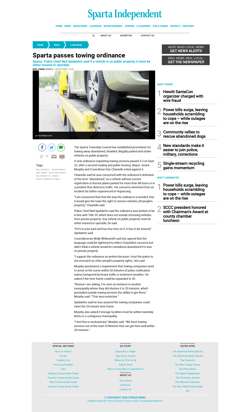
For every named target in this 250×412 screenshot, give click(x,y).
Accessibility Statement (151, 400)
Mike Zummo (39, 69)
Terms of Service (115, 400)
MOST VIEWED (165, 84)
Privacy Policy (131, 400)
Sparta (49, 69)
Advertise (126, 35)
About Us (105, 35)
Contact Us (147, 35)
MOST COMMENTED (168, 177)
